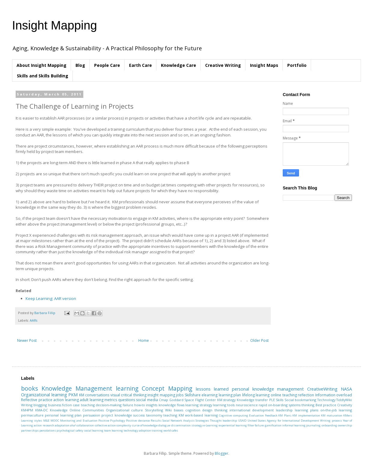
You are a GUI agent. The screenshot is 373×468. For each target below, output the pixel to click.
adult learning (91, 399)
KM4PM (27, 410)
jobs (179, 395)
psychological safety (70, 430)
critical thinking (133, 395)
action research (44, 425)
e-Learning (210, 425)
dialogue (164, 425)
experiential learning (233, 425)
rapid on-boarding (273, 405)
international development (252, 410)
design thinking (214, 410)
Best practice (326, 405)
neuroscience (247, 405)
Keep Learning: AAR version (51, 298)
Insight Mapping (54, 25)
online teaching (284, 395)
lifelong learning (256, 395)
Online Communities (86, 410)
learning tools (224, 405)
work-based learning (201, 415)
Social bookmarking (300, 400)
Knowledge (59, 410)
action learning (66, 399)
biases (178, 410)
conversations (97, 395)
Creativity (344, 405)
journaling (313, 425)
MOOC (55, 421)
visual (115, 395)
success (139, 415)
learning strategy (198, 405)
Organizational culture (124, 410)
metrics (110, 399)
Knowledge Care (178, 65)
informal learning (294, 425)
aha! (73, 425)
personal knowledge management (268, 389)
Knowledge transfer (252, 400)
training (157, 430)
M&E (46, 421)
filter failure (256, 425)
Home (143, 340)
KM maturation (331, 415)
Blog (80, 65)
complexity (123, 425)
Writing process (331, 421)
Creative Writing (223, 65)
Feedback (271, 415)
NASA (346, 389)
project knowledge (116, 415)
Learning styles (31, 421)
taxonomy (154, 415)
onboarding (329, 425)
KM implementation (306, 415)
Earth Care (140, 65)
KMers (347, 415)
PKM (73, 395)
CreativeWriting (322, 389)
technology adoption (137, 430)
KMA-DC (41, 410)
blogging (40, 405)
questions (126, 399)
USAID (242, 421)
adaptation (62, 425)
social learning (93, 430)
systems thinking (301, 405)
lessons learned (212, 389)
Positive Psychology (111, 421)
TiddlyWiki (344, 400)
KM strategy (226, 400)
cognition (192, 410)
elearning (209, 395)
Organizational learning (44, 395)
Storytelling (154, 410)
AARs (33, 320)
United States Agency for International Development (283, 421)
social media (147, 399)
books (29, 388)
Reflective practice (36, 399)
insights (151, 405)
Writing (26, 405)
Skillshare (193, 395)
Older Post (259, 340)
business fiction (60, 405)
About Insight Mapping (41, 65)
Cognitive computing (233, 415)
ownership (345, 425)
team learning (113, 430)
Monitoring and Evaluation (78, 421)
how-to (139, 405)
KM (81, 395)
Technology (326, 400)
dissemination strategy (187, 425)
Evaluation (256, 415)
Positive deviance (138, 421)
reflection (306, 395)
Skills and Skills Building (42, 76)
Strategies (202, 421)
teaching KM (173, 415)
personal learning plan (63, 415)
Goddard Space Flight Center (192, 400)
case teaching (83, 405)
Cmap (163, 400)
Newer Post (27, 340)
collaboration (85, 425)
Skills (279, 400)
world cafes (170, 430)
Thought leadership (223, 421)
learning (127, 388)
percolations (47, 430)
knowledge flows (171, 405)
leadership (284, 410)
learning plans (306, 410)
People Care (107, 65)
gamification (273, 425)
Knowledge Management (77, 388)
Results (156, 421)
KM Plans (284, 415)
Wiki (168, 410)
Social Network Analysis (178, 421)
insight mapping (161, 395)
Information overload (333, 395)
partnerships (30, 430)
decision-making (109, 405)
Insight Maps (264, 65)
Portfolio (297, 65)
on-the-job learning (336, 410)
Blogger (221, 453)
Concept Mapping (167, 388)
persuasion (91, 415)
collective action (105, 425)
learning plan (230, 395)
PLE (272, 400)
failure (128, 405)
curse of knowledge (145, 425)
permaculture (32, 415)
